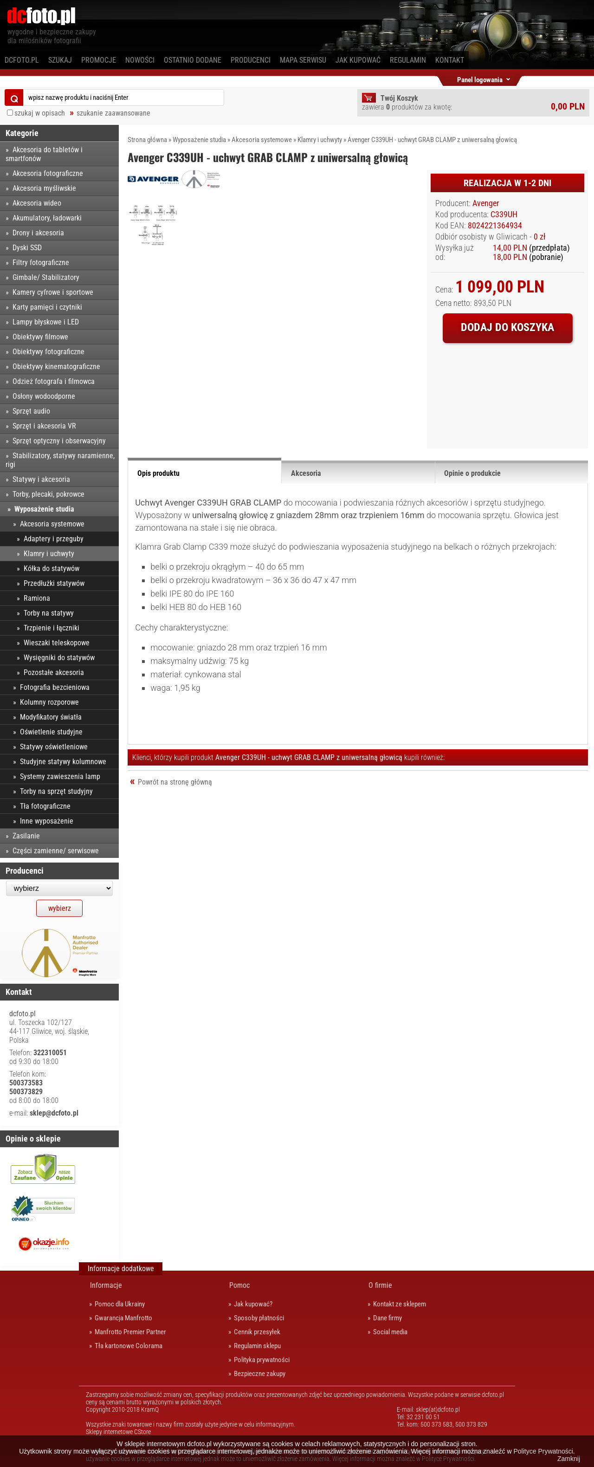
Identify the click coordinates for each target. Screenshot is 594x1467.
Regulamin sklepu (257, 1346)
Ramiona (37, 598)
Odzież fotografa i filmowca (54, 381)
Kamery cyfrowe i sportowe (53, 292)
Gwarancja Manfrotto (123, 1318)
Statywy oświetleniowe (54, 746)
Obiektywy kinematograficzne (56, 366)
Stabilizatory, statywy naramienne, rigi (60, 460)
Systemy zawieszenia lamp (60, 776)
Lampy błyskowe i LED (46, 322)
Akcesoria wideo (37, 203)
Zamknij (568, 1458)
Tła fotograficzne (45, 806)
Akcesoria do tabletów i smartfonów (44, 154)
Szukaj (60, 60)
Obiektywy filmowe (40, 336)
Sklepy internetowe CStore (118, 1431)
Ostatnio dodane (192, 60)
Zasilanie (26, 835)
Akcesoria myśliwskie (44, 188)
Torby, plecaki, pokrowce (48, 494)
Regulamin (408, 60)
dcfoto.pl (22, 60)
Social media (390, 1332)
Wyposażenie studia (199, 140)
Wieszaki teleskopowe (57, 642)
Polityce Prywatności (543, 1451)
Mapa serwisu (303, 60)
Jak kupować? (253, 1304)
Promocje (98, 60)
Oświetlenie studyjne (51, 731)
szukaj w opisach (39, 113)
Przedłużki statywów (54, 583)
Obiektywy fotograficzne (48, 351)
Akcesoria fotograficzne (48, 173)
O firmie (380, 1285)
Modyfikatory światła (51, 717)
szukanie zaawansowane (113, 113)
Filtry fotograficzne (41, 262)
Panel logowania (480, 78)
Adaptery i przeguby (54, 538)
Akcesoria (306, 473)
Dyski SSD (27, 247)
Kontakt (449, 60)
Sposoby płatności (259, 1318)
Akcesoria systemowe (262, 140)
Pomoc (239, 1285)
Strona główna (147, 140)
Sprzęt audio (31, 411)
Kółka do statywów (51, 568)
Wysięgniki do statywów (59, 657)
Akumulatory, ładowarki (47, 218)
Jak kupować (358, 60)
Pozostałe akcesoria (54, 672)
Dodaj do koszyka (507, 327)
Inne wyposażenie (46, 821)
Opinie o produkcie (472, 473)
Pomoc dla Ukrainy (120, 1304)
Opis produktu (158, 473)
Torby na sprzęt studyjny (56, 791)
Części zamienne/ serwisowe (56, 850)
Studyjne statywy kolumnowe (63, 761)
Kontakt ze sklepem (399, 1304)
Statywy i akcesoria (41, 479)
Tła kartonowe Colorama (128, 1346)
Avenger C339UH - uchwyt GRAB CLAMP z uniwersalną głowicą (432, 140)
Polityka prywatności (262, 1360)
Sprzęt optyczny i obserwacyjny (59, 440)
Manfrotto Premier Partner (130, 1332)
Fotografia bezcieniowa (55, 687)
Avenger (485, 203)
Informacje (106, 1285)
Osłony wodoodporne (44, 396)
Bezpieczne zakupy (259, 1374)
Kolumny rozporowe (49, 702)
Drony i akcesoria (38, 232)
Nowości (140, 60)
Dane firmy (387, 1318)
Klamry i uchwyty (319, 140)
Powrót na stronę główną (175, 782)
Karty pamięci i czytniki (47, 307)
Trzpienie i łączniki (51, 627)
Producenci (251, 60)
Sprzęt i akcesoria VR (44, 426)
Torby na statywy (49, 613)
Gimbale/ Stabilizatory (46, 277)
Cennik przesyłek (257, 1332)
